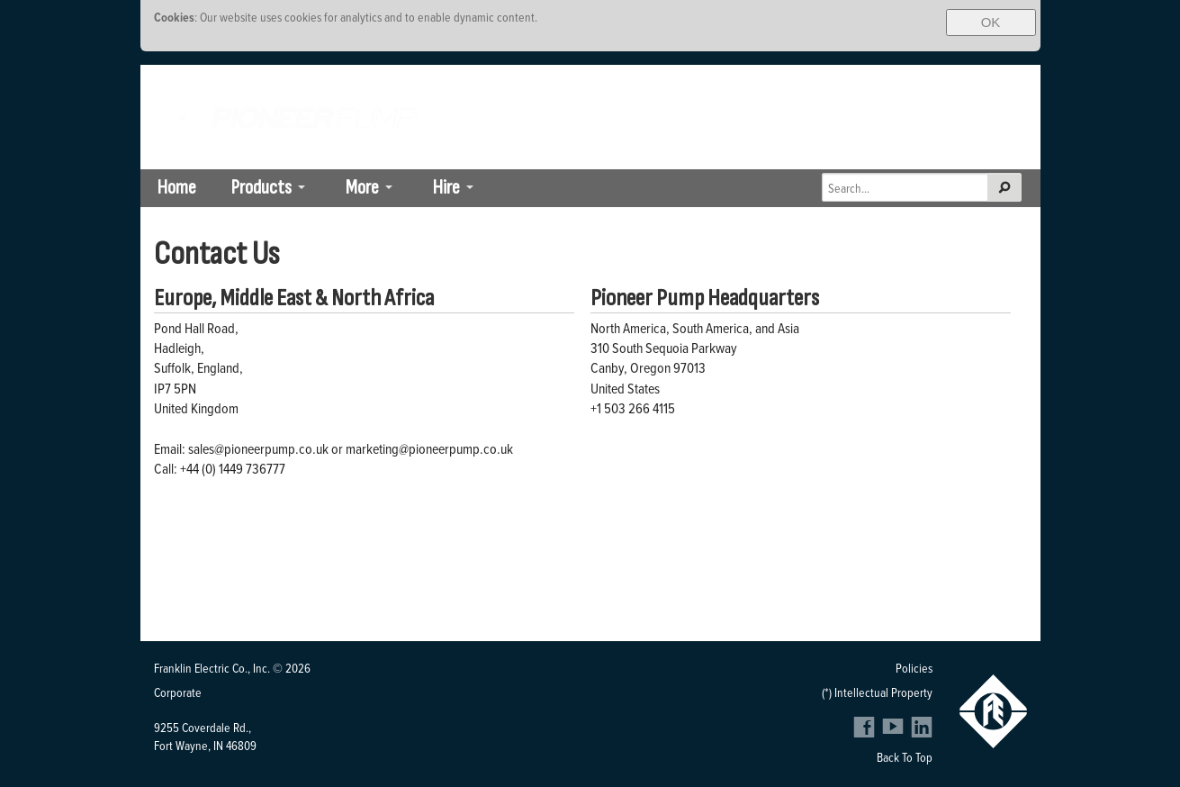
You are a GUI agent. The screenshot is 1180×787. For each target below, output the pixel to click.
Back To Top (904, 756)
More (362, 188)
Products (261, 188)
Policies (914, 667)
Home (177, 188)
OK (991, 22)
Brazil (922, 78)
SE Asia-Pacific (995, 78)
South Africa (855, 78)
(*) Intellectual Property (877, 692)
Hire (446, 188)
